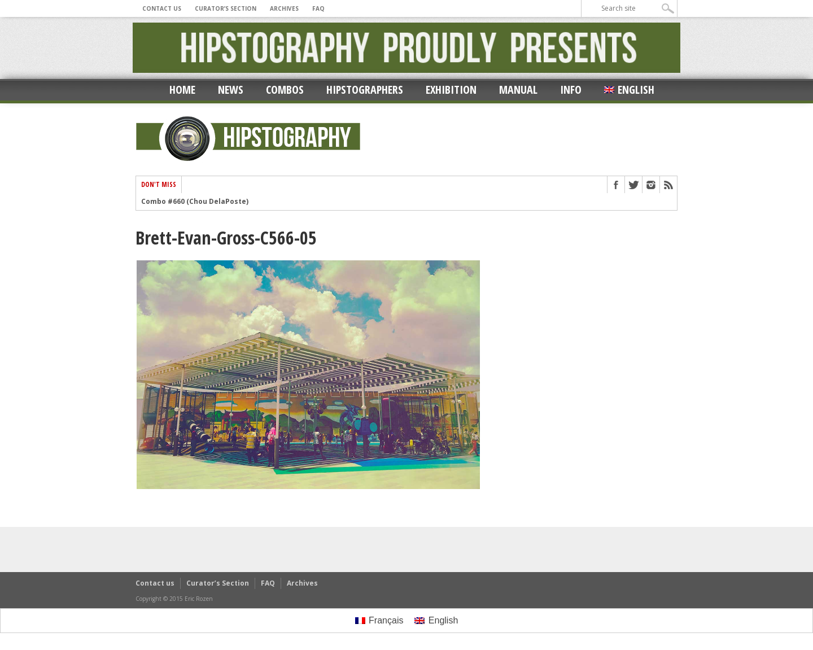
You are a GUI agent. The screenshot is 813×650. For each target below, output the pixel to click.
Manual (518, 89)
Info (571, 89)
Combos (285, 89)
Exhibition (451, 89)
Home (182, 89)
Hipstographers (364, 89)
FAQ (318, 8)
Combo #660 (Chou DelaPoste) (194, 201)
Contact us (161, 8)
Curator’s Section (225, 8)
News (230, 89)
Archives (284, 8)
